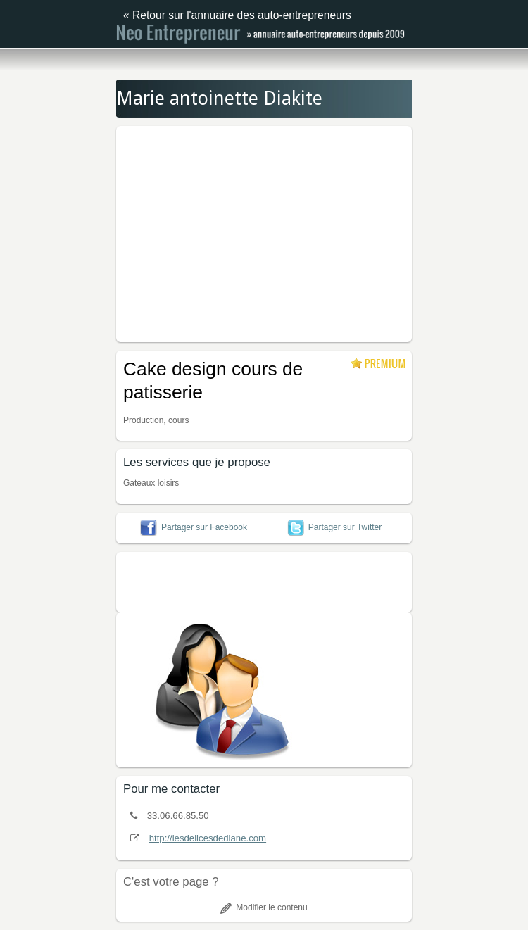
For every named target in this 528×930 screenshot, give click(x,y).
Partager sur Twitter (334, 527)
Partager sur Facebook (193, 527)
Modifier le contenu (263, 907)
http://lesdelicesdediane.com (207, 838)
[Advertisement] (322, 231)
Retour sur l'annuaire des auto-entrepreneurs (241, 15)
